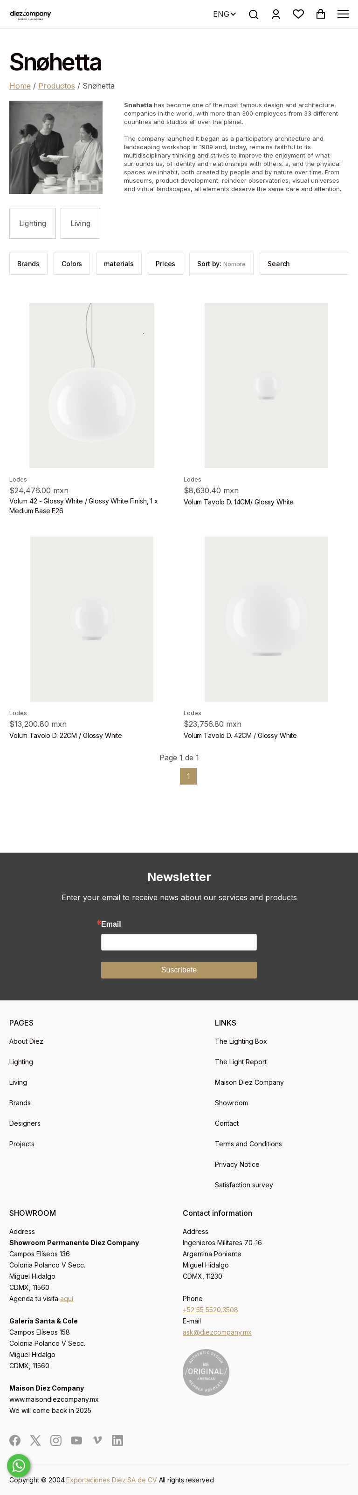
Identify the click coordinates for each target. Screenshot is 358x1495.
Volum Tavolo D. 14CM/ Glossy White (239, 502)
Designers (25, 1123)
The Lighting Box (241, 1041)
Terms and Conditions (248, 1144)
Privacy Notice (237, 1164)
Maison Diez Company (249, 1082)
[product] (91, 385)
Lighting (32, 223)
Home (20, 85)
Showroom (231, 1103)
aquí (66, 1298)
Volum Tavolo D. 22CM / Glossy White (65, 735)
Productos (56, 85)
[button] (298, 14)
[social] (15, 1440)
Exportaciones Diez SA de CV (111, 1480)
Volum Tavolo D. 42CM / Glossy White (240, 735)
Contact (227, 1123)
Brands (20, 1103)
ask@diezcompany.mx (217, 1332)
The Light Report (241, 1062)
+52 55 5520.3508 (210, 1310)
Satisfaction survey (244, 1185)
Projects (21, 1144)
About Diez (26, 1041)
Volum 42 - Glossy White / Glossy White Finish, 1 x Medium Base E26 (83, 506)
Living (80, 223)
